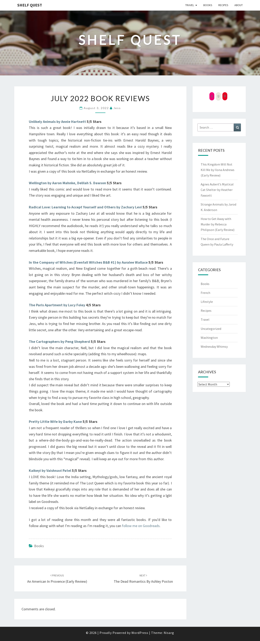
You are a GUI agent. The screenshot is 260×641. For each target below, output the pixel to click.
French (205, 293)
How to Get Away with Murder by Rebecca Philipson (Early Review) (217, 224)
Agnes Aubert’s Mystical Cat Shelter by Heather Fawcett (217, 189)
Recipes (223, 5)
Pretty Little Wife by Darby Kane (55, 421)
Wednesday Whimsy (214, 346)
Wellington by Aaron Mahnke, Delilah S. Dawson (67, 183)
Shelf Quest (29, 5)
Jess (117, 108)
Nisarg (169, 633)
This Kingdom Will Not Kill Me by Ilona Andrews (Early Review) (217, 169)
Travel (189, 5)
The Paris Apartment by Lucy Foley (57, 305)
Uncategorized (211, 329)
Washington (209, 338)
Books (207, 5)
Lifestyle (207, 302)
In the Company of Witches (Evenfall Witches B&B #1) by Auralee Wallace (88, 262)
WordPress (139, 633)
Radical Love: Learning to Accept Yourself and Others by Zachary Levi (85, 207)
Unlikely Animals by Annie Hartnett (57, 121)
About (238, 5)
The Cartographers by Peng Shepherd (59, 341)
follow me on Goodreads (141, 525)
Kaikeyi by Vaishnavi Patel (50, 470)
